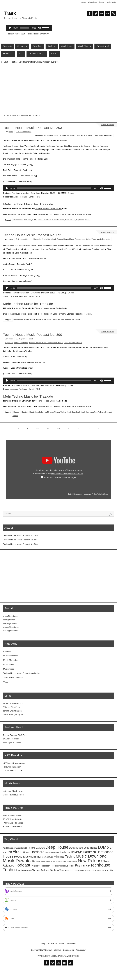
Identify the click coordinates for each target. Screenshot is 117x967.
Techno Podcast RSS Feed (15, 735)
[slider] (54, 188)
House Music (41, 319)
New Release (70, 220)
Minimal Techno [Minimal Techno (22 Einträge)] (64, 856)
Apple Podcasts (20, 197)
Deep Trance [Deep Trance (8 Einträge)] (90, 847)
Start (6, 62)
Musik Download (51, 135)
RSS (38, 197)
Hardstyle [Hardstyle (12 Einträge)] (76, 852)
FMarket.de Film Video (13, 823)
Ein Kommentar (108, 125)
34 (48, 428)
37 (79, 428)
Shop (83, 2)
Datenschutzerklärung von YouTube (67, 474)
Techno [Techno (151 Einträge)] (10, 869)
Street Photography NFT (14, 714)
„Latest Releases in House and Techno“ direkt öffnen (88, 494)
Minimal (50, 412)
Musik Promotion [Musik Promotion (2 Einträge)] (62, 861)
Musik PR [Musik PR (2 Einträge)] (51, 861)
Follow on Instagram (12, 767)
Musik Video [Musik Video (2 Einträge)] (72, 861)
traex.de (49, 950)
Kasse (101, 2)
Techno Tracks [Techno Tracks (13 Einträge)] (58, 870)
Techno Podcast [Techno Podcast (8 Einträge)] (40, 870)
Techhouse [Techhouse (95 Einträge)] (100, 865)
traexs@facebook (11, 627)
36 (69, 428)
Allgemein (39, 135)
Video (5, 682)
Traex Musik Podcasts (102, 135)
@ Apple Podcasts (11, 739)
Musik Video (8, 669)
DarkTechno (18, 220)
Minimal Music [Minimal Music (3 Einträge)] (47, 857)
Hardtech (24, 412)
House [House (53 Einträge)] (8, 856)
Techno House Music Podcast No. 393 (32, 128)
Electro (26, 319)
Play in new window (20, 193)
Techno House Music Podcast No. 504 (20, 544)
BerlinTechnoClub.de (12, 815)
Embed (70, 193)
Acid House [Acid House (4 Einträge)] (8, 848)
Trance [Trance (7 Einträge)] (104, 870)
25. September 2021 (24, 339)
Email (31, 197)
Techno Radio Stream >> (38, 34)
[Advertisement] (58, 87)
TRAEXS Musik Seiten (13, 819)
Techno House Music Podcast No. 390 (32, 335)
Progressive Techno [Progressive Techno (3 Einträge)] (66, 866)
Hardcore (16, 412)
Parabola (60, 956)
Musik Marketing (10, 660)
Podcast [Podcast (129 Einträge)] (22, 865)
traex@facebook (10, 616)
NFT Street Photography (14, 763)
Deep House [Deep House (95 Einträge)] (56, 847)
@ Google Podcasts (12, 742)
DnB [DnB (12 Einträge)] (9, 852)
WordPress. (73, 956)
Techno (87, 220)
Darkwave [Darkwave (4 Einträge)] (40, 848)
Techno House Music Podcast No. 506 (20, 535)
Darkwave (27, 220)
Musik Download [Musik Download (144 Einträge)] (19, 860)
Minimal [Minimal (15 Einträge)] (36, 856)
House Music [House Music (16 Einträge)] (22, 856)
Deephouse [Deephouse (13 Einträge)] (76, 847)
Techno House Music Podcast (17, 140)
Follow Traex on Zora (12, 770)
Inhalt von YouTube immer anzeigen (60, 477)
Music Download (44, 220)
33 (37, 428)
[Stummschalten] (101, 188)
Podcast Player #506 (16, 34)
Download (35, 193)
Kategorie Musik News (13, 791)
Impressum (81, 950)
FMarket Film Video (11, 707)
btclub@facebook (10, 631)
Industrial (42, 412)
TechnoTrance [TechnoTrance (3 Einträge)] (95, 871)
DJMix (34, 220)
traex (11, 132)
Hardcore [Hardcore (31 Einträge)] (37, 852)
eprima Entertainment (12, 711)
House (32, 319)
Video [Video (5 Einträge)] (111, 870)
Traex (10, 13)
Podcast (108, 412)
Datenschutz (68, 950)
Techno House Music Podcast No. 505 (20, 540)
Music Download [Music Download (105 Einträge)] (91, 856)
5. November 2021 (23, 132)
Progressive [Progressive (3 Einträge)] (35, 866)
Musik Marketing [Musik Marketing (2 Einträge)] (42, 861)
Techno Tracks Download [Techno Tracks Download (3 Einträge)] (78, 871)
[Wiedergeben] (7, 188)
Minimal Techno (60, 412)
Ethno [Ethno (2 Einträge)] (28, 852)
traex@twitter (9, 620)
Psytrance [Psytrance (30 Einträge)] (82, 865)
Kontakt (57, 950)
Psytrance (80, 220)
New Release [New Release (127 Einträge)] (91, 860)
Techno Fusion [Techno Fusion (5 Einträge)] (25, 870)
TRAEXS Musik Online (13, 703)
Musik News (8, 664)
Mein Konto (111, 2)
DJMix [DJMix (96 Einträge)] (103, 847)
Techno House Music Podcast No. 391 (32, 235)
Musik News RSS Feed (13, 795)
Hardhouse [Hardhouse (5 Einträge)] (65, 852)
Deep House (18, 319)
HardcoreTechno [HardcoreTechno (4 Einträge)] (52, 852)
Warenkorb (92, 2)
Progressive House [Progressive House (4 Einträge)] (49, 866)
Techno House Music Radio (48, 209)
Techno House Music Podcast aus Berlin (75, 135)
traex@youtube (9, 623)
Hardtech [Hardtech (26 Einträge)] (89, 852)
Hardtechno (33, 412)
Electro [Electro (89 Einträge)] (18, 851)
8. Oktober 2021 (23, 239)
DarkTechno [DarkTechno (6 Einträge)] (29, 848)
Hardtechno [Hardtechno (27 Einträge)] (104, 852)
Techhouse (76, 319)
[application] (58, 188)
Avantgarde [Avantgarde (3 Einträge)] (18, 848)
